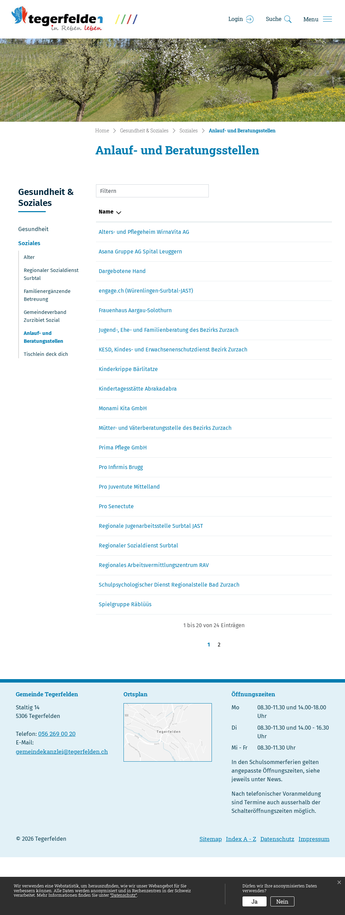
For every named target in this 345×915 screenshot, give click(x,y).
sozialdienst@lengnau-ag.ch (281, 587)
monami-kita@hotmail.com (281, 433)
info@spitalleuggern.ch (275, 251)
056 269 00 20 (57, 791)
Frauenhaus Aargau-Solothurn (135, 310)
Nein (282, 901)
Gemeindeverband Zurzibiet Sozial (45, 316)
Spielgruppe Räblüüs (125, 662)
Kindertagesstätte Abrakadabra (138, 413)
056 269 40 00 (224, 251)
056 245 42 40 (223, 452)
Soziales (29, 243)
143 (211, 271)
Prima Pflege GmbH (123, 480)
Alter (29, 257)
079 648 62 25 (223, 385)
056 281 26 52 (223, 559)
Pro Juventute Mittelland (129, 519)
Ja (254, 901)
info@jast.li (260, 559)
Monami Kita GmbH (123, 433)
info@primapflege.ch (272, 480)
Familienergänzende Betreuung (47, 295)
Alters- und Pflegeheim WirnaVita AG (144, 232)
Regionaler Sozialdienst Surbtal (51, 274)
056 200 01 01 (223, 606)
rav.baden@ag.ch (268, 606)
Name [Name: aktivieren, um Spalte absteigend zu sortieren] (106, 211)
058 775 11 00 (222, 500)
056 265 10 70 (223, 330)
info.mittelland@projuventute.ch (287, 519)
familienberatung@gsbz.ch (279, 330)
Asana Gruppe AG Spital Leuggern (140, 251)
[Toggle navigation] (317, 19)
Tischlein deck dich (46, 354)
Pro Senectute (116, 539)
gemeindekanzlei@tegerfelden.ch (62, 809)
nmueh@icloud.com (271, 662)
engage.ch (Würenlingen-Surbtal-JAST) (146, 290)
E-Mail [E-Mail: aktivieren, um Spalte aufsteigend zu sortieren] (254, 211)
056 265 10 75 (223, 358)
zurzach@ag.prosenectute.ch (282, 539)
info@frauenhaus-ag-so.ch (279, 310)
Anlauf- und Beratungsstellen (43, 339)
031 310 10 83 (223, 519)
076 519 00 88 (223, 433)
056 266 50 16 (223, 587)
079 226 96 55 (223, 662)
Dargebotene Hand (122, 271)
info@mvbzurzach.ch (272, 452)
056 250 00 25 (223, 413)
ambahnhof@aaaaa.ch (274, 413)
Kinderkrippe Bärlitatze (128, 385)
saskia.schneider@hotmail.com (285, 290)
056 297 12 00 (223, 232)
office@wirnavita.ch (271, 232)
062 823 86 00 (224, 310)
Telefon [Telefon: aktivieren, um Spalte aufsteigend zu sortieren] (216, 211)
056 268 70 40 (223, 480)
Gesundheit (33, 229)
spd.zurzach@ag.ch (270, 634)
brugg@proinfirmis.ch (273, 500)
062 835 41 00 (223, 634)
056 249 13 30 (223, 539)
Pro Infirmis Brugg (121, 500)
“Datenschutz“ (123, 895)
